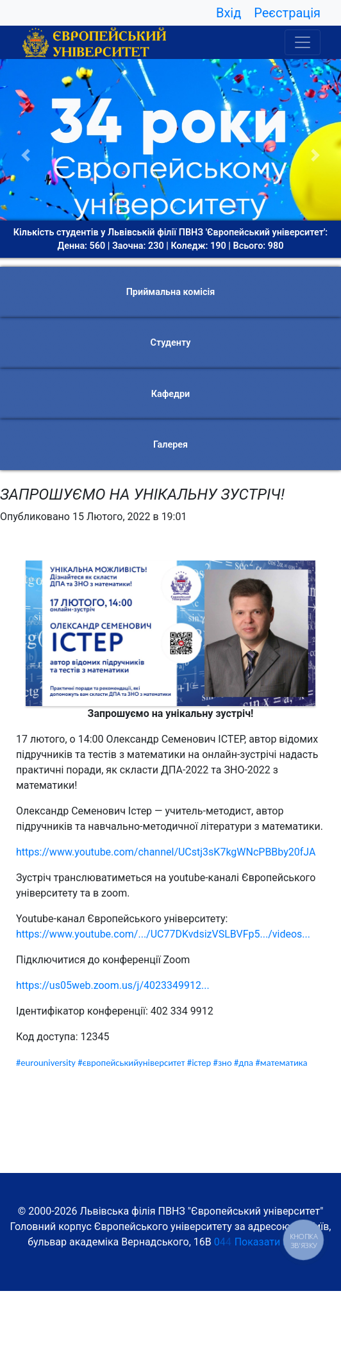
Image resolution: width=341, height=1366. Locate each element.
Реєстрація (287, 13)
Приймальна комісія (170, 292)
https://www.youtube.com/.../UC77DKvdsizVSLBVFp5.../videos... (163, 934)
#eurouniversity (46, 1062)
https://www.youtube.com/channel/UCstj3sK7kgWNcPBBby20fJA (165, 852)
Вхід (228, 13)
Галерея (170, 444)
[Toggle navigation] (302, 42)
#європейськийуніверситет (131, 1062)
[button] (25, 155)
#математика (281, 1062)
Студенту (171, 342)
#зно (222, 1062)
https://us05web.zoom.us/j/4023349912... (113, 985)
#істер (199, 1062)
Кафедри (170, 394)
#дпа (243, 1062)
